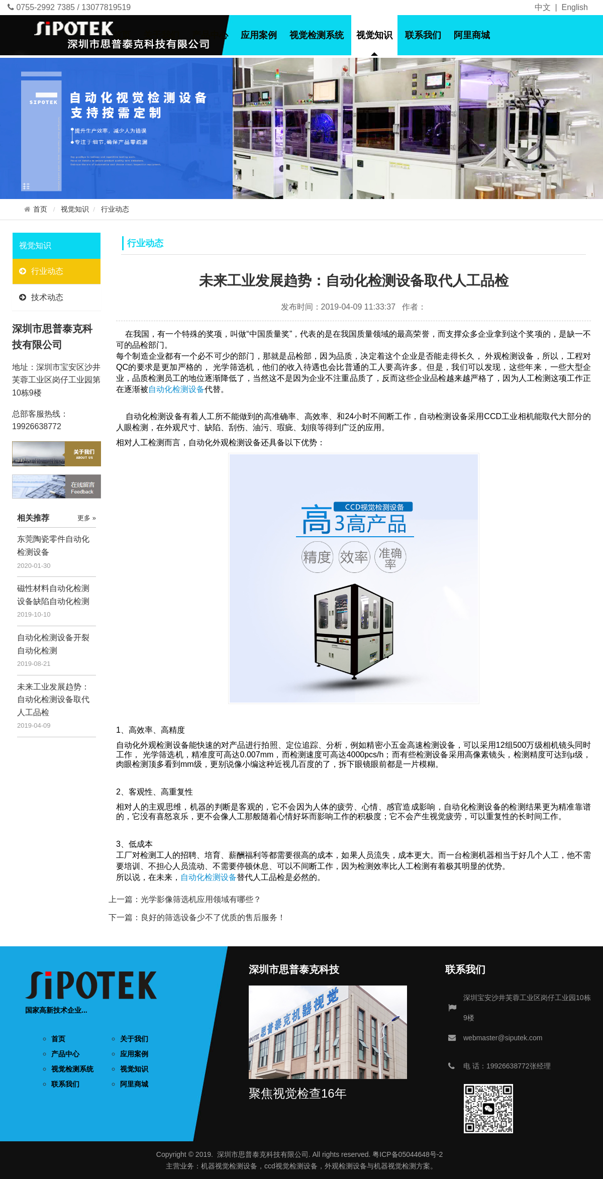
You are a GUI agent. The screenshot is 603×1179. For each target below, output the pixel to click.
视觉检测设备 (236, 1166)
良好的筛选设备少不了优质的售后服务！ (213, 917)
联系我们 (423, 35)
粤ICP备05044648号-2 (407, 1154)
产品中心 (210, 35)
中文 (543, 7)
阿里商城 (472, 35)
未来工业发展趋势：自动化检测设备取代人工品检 (53, 699)
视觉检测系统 (316, 35)
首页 (122, 35)
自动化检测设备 (208, 877)
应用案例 (259, 35)
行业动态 (115, 209)
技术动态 (41, 297)
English (575, 7)
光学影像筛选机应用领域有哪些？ (201, 899)
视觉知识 (374, 35)
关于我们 (161, 35)
